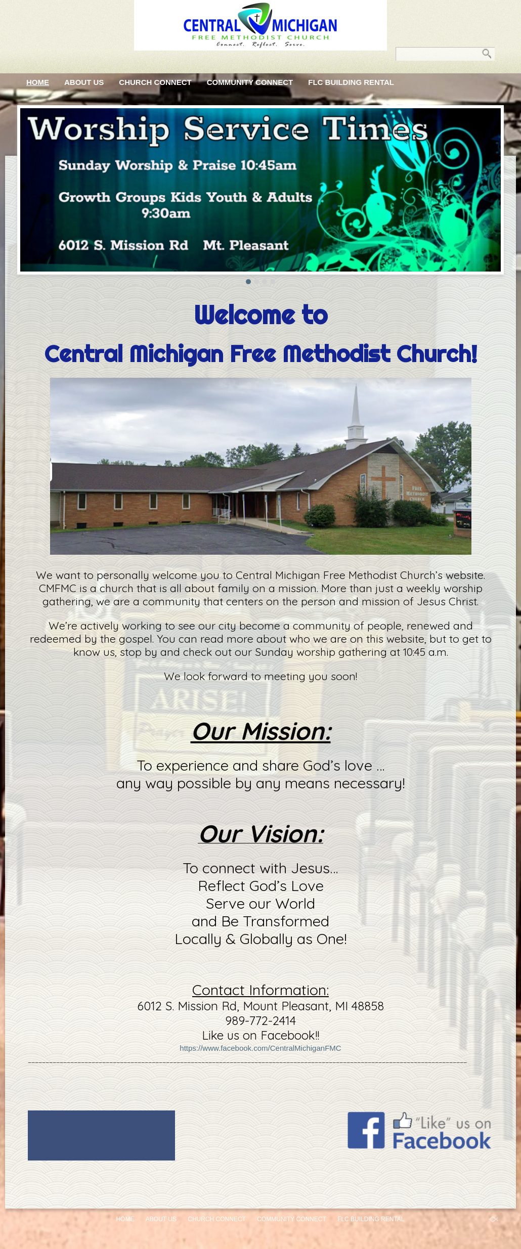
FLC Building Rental (351, 82)
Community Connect (250, 82)
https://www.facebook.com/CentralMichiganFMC (260, 1048)
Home (37, 82)
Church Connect (155, 82)
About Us (84, 82)
